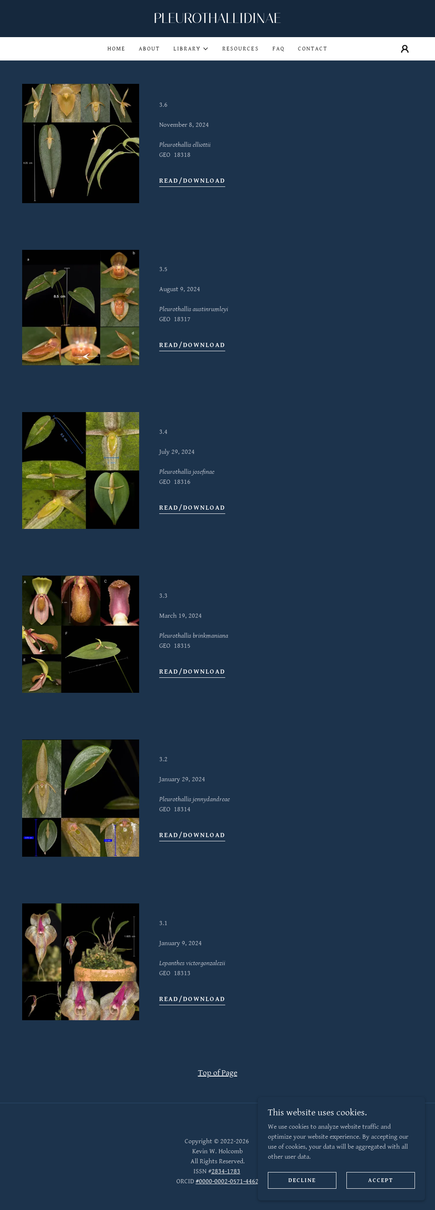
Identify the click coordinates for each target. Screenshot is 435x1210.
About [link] (149, 48)
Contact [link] (313, 48)
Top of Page (217, 1073)
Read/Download (192, 181)
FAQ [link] (278, 48)
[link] (217, 21)
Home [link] (116, 48)
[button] (191, 49)
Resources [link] (240, 48)
